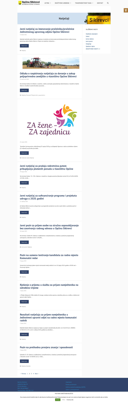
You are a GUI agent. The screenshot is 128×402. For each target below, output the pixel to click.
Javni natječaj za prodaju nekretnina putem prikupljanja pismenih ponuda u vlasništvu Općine (46, 167)
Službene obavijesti (91, 34)
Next (37, 373)
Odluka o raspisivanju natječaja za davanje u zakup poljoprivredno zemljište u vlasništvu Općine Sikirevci (48, 75)
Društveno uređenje (64, 3)
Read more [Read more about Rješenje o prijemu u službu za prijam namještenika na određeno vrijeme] (24, 301)
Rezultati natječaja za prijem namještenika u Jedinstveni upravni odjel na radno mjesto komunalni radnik (48, 317)
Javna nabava (90, 39)
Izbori (87, 36)
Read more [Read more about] (24, 153)
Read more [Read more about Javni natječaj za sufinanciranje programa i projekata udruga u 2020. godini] (24, 212)
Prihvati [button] (57, 399)
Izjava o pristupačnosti (72, 389)
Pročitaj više (70, 399)
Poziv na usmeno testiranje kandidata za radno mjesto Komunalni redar (49, 256)
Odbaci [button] (63, 399)
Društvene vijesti (25, 158)
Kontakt (100, 3)
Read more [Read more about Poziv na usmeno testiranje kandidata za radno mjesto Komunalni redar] (24, 272)
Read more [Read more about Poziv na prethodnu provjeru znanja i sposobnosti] (24, 361)
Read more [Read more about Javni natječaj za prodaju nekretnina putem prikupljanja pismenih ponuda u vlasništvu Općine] (24, 182)
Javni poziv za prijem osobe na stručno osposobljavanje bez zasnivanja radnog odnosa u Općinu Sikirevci (49, 227)
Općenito (28, 366)
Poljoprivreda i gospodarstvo (38, 95)
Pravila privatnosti (71, 384)
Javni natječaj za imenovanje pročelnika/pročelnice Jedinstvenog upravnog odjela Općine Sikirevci (47, 30)
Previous (23, 373)
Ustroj (48, 3)
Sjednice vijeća (90, 46)
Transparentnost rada (85, 3)
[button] (126, 10)
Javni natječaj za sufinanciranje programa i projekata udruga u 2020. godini (48, 197)
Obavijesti (28, 95)
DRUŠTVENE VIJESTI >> (93, 49)
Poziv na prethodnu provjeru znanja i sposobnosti (46, 347)
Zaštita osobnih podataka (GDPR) (75, 387)
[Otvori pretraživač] (108, 3)
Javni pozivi (24, 247)
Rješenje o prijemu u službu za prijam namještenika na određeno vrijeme (49, 286)
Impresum (69, 382)
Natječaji (24, 50)
